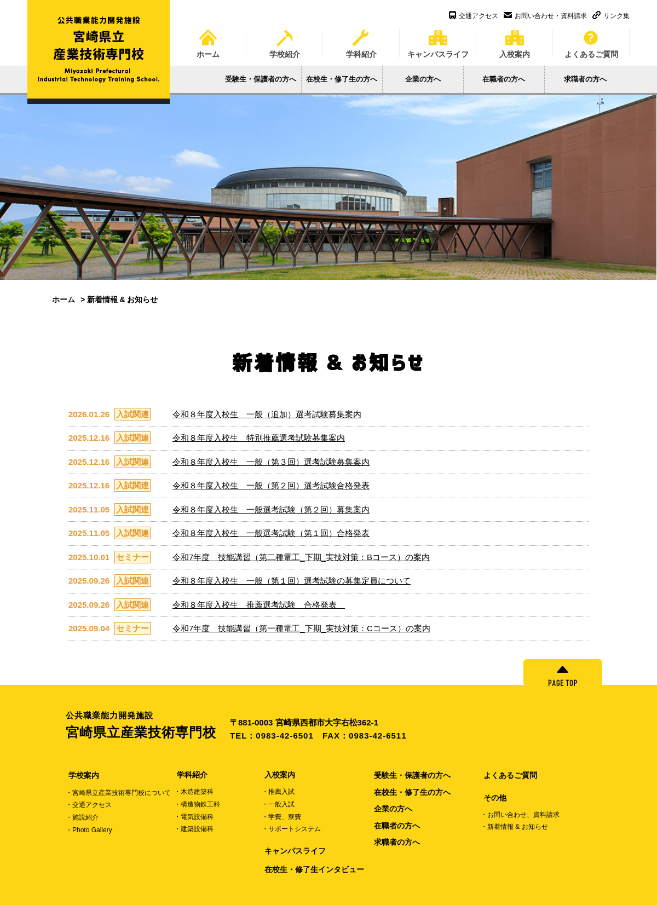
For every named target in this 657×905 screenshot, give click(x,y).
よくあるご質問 (591, 40)
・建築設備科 (194, 829)
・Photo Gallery (89, 830)
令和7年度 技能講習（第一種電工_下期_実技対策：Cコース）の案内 (301, 628)
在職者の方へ (503, 79)
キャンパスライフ (438, 40)
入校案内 (514, 40)
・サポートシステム (291, 829)
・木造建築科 (194, 792)
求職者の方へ (585, 79)
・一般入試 (278, 804)
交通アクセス (473, 16)
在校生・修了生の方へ (341, 79)
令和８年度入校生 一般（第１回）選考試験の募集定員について (291, 580)
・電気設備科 (194, 817)
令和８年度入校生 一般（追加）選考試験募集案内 (266, 414)
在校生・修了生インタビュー (314, 869)
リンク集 (611, 16)
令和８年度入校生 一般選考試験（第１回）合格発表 (271, 533)
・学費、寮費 (281, 817)
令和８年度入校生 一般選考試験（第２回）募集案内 (271, 509)
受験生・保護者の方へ (260, 79)
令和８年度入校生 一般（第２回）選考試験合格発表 (271, 485)
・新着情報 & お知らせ (514, 827)
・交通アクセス (89, 805)
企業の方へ (423, 79)
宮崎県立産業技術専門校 (148, 725)
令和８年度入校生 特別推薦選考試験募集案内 (258, 437)
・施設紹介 (82, 817)
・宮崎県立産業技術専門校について (118, 793)
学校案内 (83, 775)
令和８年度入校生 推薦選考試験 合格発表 (258, 604)
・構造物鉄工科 (197, 804)
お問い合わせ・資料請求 (545, 16)
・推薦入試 (278, 792)
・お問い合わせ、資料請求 (520, 814)
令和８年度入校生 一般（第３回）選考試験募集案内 (271, 461)
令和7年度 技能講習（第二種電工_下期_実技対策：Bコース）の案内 (301, 557)
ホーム (208, 40)
